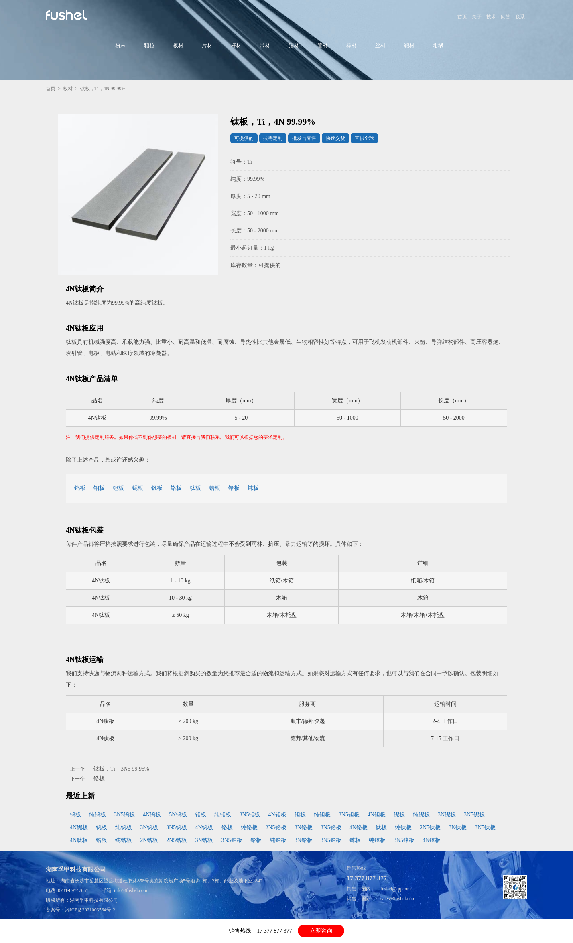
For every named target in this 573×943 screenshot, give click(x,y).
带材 (265, 45)
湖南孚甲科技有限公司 (94, 900)
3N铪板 (304, 840)
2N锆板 (149, 840)
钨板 (79, 488)
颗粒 (149, 45)
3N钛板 (458, 827)
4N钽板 (377, 815)
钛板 (195, 488)
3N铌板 (447, 815)
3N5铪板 (331, 840)
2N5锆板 (176, 840)
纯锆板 (123, 840)
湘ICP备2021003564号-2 (90, 910)
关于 (477, 17)
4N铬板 (358, 827)
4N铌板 (79, 827)
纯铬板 (249, 827)
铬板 (176, 488)
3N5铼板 (404, 840)
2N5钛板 (430, 827)
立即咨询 (321, 931)
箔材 (294, 45)
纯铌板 (421, 815)
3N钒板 (149, 827)
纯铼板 (377, 840)
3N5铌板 (474, 815)
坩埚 (438, 45)
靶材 (409, 45)
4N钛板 (79, 840)
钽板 (118, 488)
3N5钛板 (485, 827)
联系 (520, 17)
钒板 (157, 488)
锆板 (214, 488)
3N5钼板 (249, 815)
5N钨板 (178, 815)
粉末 (120, 45)
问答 (505, 17)
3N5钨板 (124, 815)
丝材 (380, 45)
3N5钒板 (176, 827)
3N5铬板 (331, 827)
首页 (462, 17)
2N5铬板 (276, 827)
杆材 (236, 45)
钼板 (99, 488)
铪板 (234, 488)
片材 (207, 45)
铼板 (253, 488)
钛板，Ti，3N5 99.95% (121, 769)
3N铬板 (304, 827)
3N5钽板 (349, 815)
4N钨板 (152, 815)
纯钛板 (403, 827)
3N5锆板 (231, 840)
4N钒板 (204, 827)
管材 (322, 45)
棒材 (351, 45)
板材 (178, 45)
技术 (491, 17)
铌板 (137, 488)
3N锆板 (204, 840)
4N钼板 (277, 815)
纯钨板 (97, 815)
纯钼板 (222, 815)
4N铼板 (432, 840)
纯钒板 (123, 827)
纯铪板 (278, 840)
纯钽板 (322, 815)
